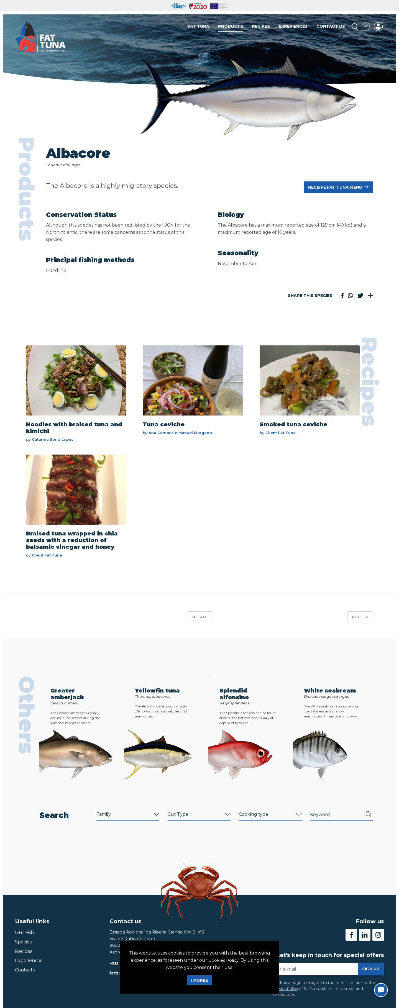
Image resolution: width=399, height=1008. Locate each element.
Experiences (293, 27)
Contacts (25, 974)
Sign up (371, 973)
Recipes (261, 27)
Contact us (330, 27)
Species (23, 946)
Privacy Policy (286, 993)
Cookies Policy (223, 960)
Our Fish (24, 937)
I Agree (199, 980)
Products (230, 27)
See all (199, 621)
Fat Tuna (198, 27)
